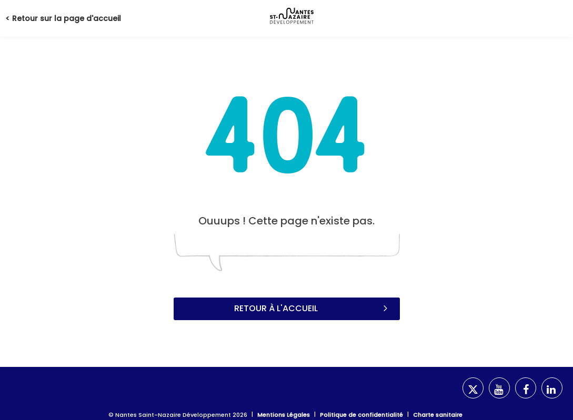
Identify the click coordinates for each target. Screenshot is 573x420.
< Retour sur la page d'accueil (63, 18)
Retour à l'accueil (311, 308)
